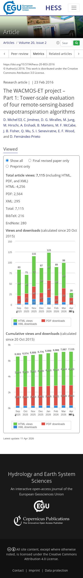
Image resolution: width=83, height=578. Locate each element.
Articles (8, 43)
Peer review (19, 54)
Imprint (34, 570)
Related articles (60, 54)
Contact (18, 570)
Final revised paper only (48, 160)
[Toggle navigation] (74, 8)
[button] (58, 43)
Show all (14, 160)
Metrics (38, 54)
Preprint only (18, 166)
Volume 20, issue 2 (32, 43)
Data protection (56, 570)
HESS (53, 7)
